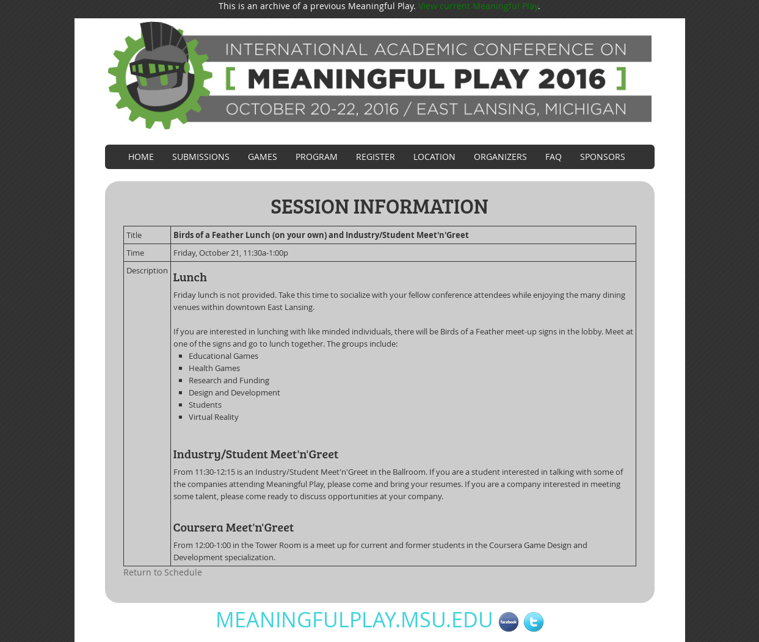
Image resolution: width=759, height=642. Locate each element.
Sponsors (602, 156)
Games (262, 156)
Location (434, 156)
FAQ (553, 156)
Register (375, 156)
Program (317, 156)
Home (141, 156)
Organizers (500, 156)
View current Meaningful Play (478, 6)
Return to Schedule (162, 572)
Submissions (201, 156)
